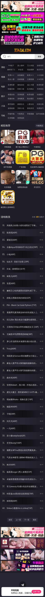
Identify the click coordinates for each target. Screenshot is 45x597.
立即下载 (36, 591)
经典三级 (20, 89)
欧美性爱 (40, 85)
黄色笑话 (30, 108)
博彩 (3, 67)
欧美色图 (30, 94)
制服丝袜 (11, 89)
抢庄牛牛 (40, 69)
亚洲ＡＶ (11, 75)
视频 (3, 77)
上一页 (18, 520)
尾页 (34, 520)
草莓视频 (30, 114)
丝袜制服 (20, 79)
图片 (3, 96)
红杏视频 (11, 118)
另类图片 (40, 98)
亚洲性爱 (11, 85)
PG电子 (11, 65)
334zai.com (22, 50)
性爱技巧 (40, 108)
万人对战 (30, 65)
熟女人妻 (11, 79)
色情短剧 (20, 118)
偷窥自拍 (11, 94)
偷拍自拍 (20, 85)
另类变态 (40, 89)
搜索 (39, 56)
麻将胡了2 (11, 69)
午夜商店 (20, 114)
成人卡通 (30, 85)
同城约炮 (11, 114)
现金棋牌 (30, 69)
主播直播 (30, 79)
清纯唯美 (20, 98)
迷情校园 (11, 108)
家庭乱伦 (20, 104)
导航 (3, 115)
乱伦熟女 (30, 89)
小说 (3, 106)
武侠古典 (40, 104)
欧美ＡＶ (30, 75)
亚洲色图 (20, 94)
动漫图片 (40, 94)
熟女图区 (30, 98)
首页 (10, 520)
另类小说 (20, 108)
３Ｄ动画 (40, 75)
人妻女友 (30, 104)
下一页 (26, 520)
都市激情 (11, 104)
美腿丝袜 (11, 98)
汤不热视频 (40, 114)
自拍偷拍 (20, 75)
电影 (3, 86)
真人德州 (20, 65)
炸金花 (20, 69)
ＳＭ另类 (40, 79)
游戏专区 (40, 65)
